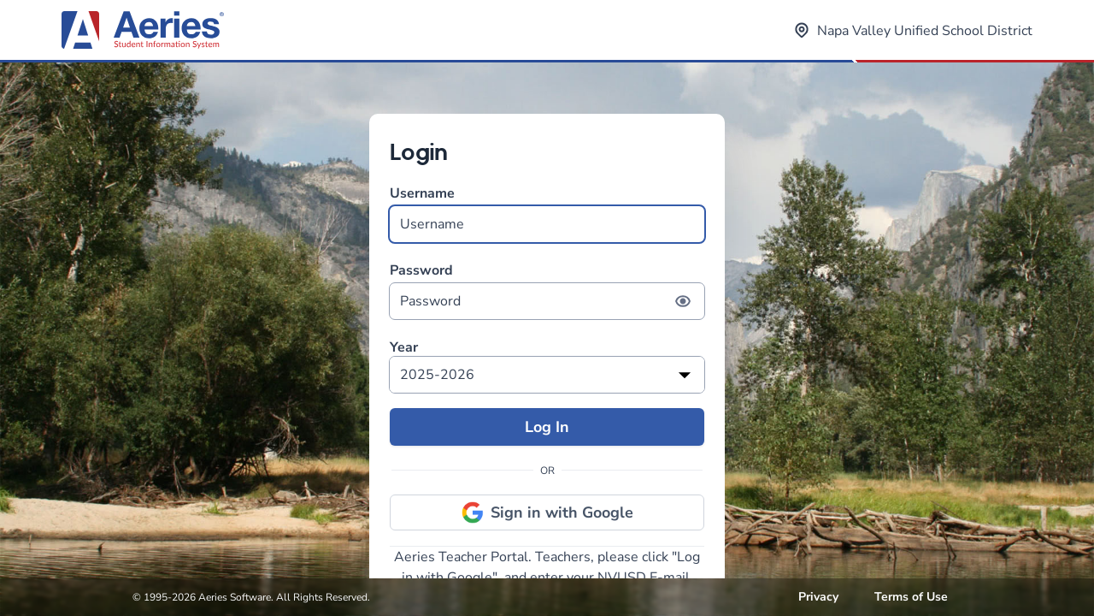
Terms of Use (911, 597)
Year (404, 348)
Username (547, 213)
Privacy (818, 597)
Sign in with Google (547, 512)
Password (547, 290)
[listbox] (547, 375)
